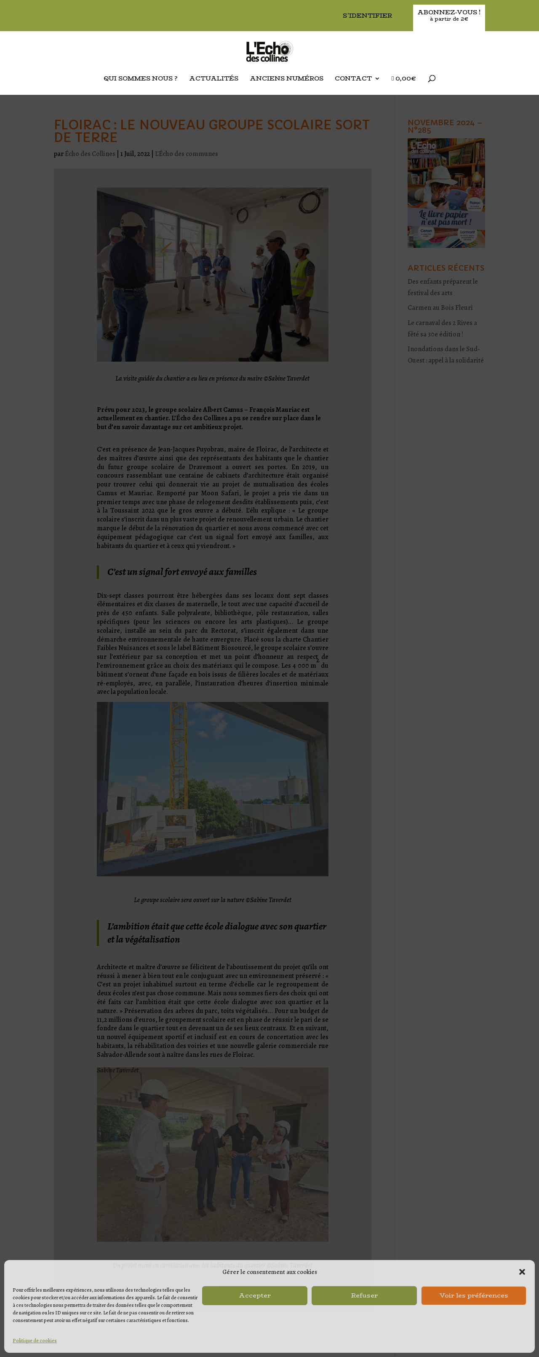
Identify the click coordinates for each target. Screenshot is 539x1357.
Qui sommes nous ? (141, 79)
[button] (522, 1272)
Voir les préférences (474, 1295)
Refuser (364, 1295)
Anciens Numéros (286, 79)
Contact (353, 79)
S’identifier (367, 16)
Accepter (255, 1295)
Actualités (213, 79)
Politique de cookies (35, 1340)
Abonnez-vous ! (449, 16)
